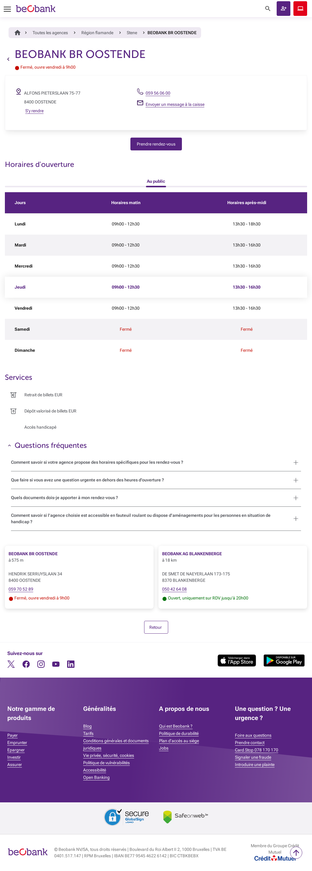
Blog (87, 726)
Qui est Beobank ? (176, 726)
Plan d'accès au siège (179, 740)
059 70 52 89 (21, 589)
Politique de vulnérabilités (106, 762)
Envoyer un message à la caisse (175, 104)
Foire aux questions (253, 735)
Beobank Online (300, 8)
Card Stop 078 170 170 (256, 749)
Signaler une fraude (253, 757)
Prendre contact (249, 742)
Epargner (16, 749)
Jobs (163, 748)
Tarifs (88, 733)
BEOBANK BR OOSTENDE (33, 553)
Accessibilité (94, 770)
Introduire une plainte (255, 764)
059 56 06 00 (158, 93)
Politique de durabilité (179, 733)
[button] (283, 8)
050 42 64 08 (174, 589)
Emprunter (17, 742)
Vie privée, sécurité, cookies (108, 755)
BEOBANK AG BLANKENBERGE (192, 553)
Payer (12, 735)
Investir (14, 757)
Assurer (14, 764)
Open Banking (96, 777)
